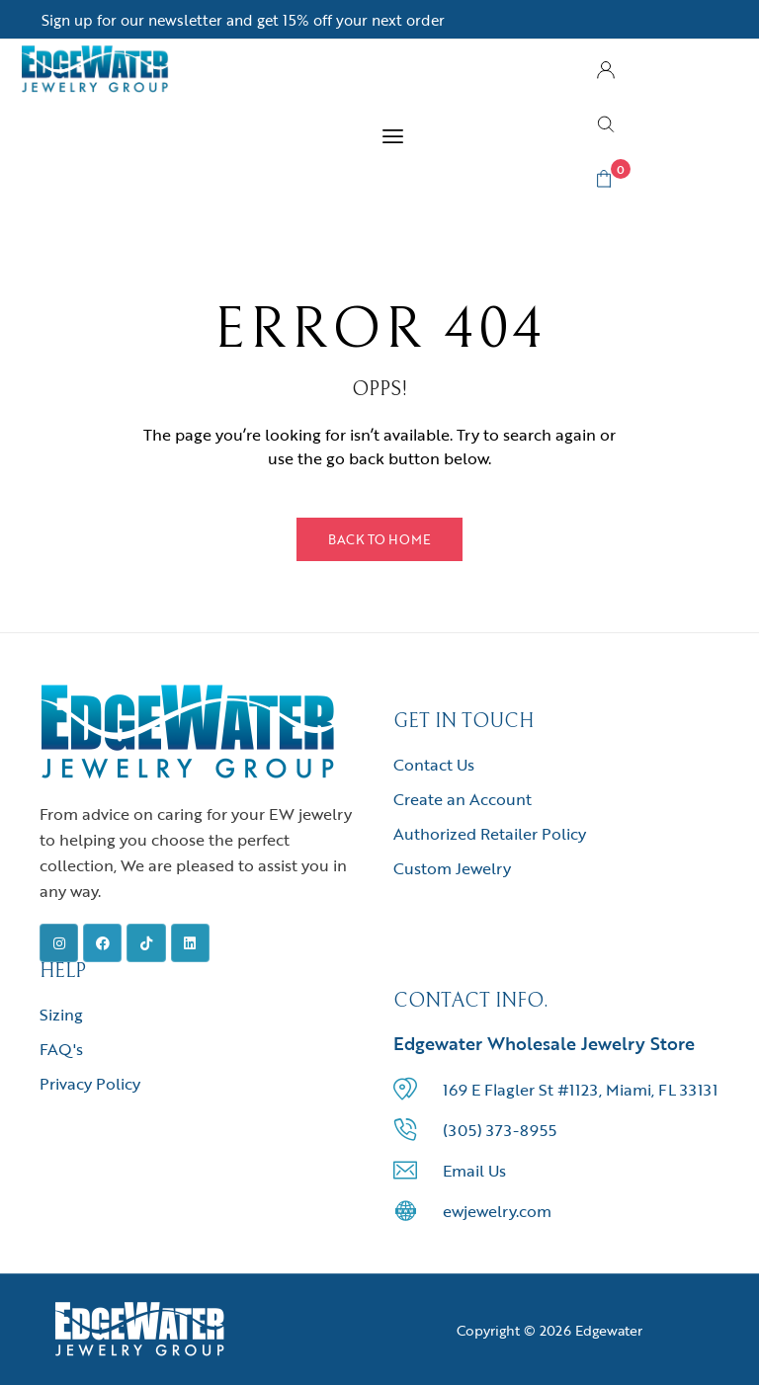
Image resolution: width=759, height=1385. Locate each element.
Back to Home (379, 539)
